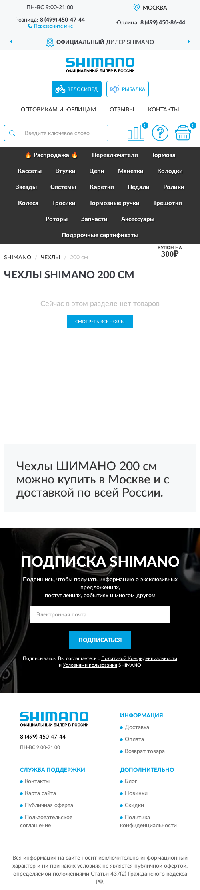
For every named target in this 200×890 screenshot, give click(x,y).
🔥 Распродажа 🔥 (51, 155)
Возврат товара (145, 751)
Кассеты (30, 171)
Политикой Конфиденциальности (139, 658)
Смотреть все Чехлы (100, 322)
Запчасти (94, 219)
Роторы (57, 219)
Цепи (96, 171)
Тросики (64, 203)
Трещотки (167, 203)
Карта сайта (40, 794)
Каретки (102, 187)
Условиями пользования (90, 665)
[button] (50, 25)
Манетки (131, 171)
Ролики (173, 187)
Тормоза (164, 155)
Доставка (137, 727)
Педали (139, 187)
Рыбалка (133, 89)
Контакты (163, 110)
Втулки (65, 171)
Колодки (170, 171)
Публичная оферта (49, 806)
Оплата (134, 739)
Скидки (134, 806)
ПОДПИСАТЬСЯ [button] (100, 640)
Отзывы (122, 110)
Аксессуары (137, 219)
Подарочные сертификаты (100, 235)
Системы (63, 187)
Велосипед (82, 89)
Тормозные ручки (114, 203)
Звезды (26, 187)
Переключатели (115, 155)
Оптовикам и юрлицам (58, 110)
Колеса (28, 203)
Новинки (136, 794)
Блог (131, 782)
